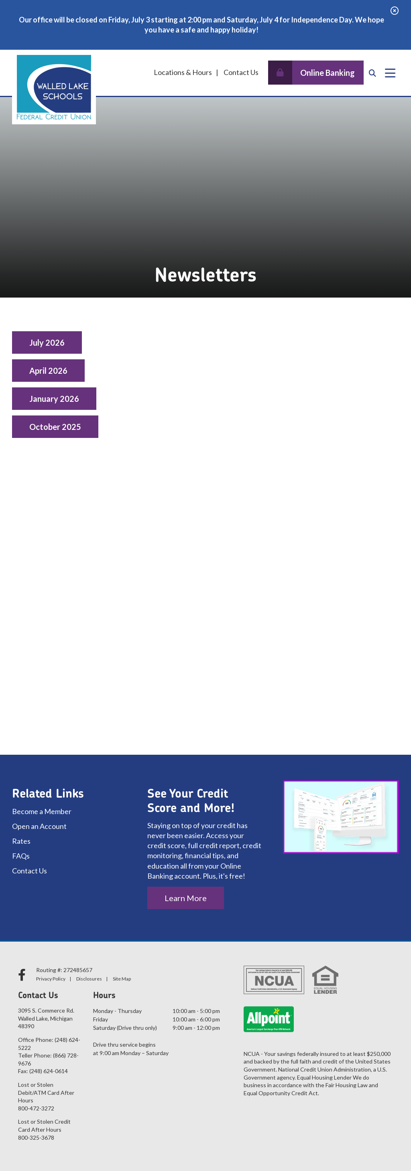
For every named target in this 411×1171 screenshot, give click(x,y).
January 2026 (54, 398)
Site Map (122, 979)
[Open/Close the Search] (372, 73)
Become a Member (41, 811)
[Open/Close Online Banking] (316, 73)
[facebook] (23, 975)
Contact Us (241, 72)
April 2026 (48, 370)
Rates (21, 841)
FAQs (21, 855)
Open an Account (39, 826)
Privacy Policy (50, 979)
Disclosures (89, 979)
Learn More (186, 898)
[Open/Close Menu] (390, 73)
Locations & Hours (183, 72)
